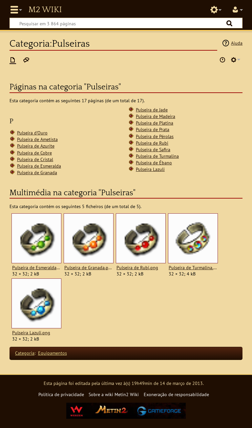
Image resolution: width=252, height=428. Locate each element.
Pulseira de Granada (37, 172)
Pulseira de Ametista (37, 139)
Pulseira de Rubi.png (137, 268)
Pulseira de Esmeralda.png (36, 268)
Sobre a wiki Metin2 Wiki (114, 394)
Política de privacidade (61, 394)
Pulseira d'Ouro (32, 133)
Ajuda (236, 43)
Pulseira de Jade (152, 110)
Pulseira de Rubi (152, 143)
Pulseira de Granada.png (88, 268)
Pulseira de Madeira (155, 116)
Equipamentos (52, 353)
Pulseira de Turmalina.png (193, 268)
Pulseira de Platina (154, 123)
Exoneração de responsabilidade (176, 394)
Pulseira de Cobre (34, 153)
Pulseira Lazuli (150, 169)
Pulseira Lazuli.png (31, 333)
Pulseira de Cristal (35, 159)
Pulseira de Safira (153, 149)
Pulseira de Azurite (35, 146)
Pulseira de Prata (152, 129)
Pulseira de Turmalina (157, 156)
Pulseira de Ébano (154, 162)
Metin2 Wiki (45, 10)
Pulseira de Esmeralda (39, 166)
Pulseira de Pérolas (155, 136)
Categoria (24, 353)
